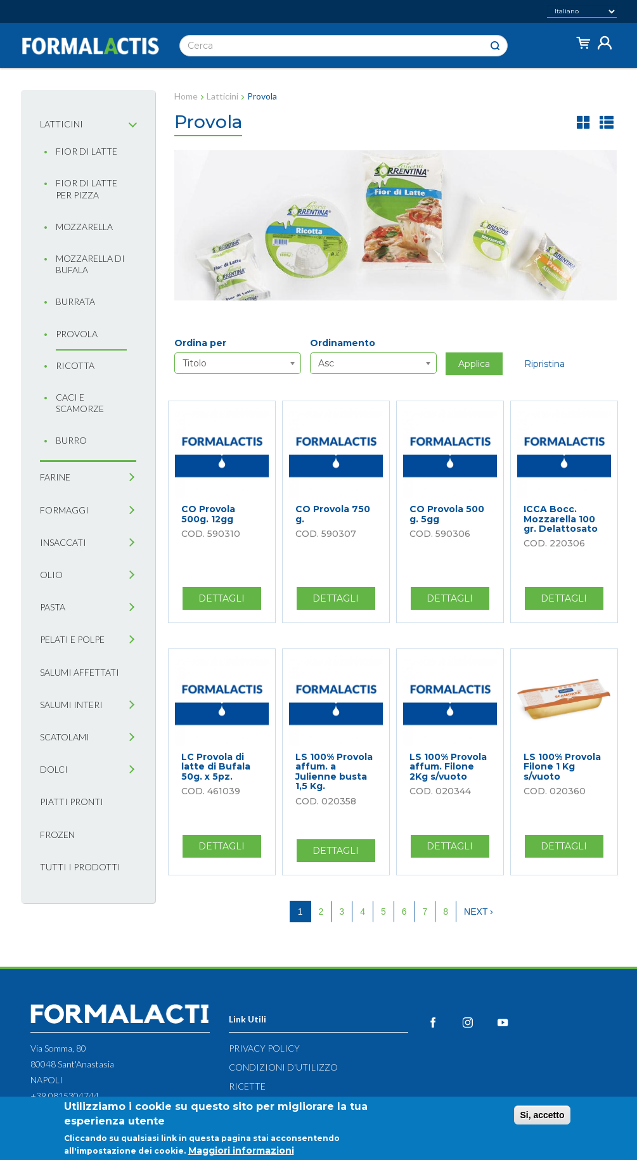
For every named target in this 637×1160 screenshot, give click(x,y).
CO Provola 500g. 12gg (208, 513)
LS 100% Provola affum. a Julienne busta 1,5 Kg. (334, 771)
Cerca (495, 46)
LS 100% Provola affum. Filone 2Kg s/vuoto (448, 766)
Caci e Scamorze (80, 403)
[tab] (131, 124)
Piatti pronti (71, 801)
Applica (474, 364)
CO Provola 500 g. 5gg (446, 513)
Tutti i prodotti (80, 866)
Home (186, 96)
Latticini (61, 124)
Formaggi (64, 510)
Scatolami (64, 736)
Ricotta (75, 365)
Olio (51, 574)
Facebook (443, 1022)
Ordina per (200, 343)
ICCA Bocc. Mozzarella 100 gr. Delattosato (561, 518)
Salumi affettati (79, 672)
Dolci (54, 769)
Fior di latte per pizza (86, 188)
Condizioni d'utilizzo (283, 1067)
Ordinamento (342, 343)
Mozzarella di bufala (90, 264)
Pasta (52, 607)
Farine (55, 477)
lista (607, 122)
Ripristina (544, 364)
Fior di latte (86, 151)
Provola (77, 333)
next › (478, 911)
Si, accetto (542, 1116)
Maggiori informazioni (241, 1151)
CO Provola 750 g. (332, 513)
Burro (71, 440)
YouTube (513, 1022)
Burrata (75, 301)
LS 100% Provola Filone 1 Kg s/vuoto (562, 766)
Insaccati (63, 542)
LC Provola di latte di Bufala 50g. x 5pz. (215, 766)
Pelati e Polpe (72, 639)
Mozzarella (84, 226)
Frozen (57, 834)
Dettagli (229, 601)
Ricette (247, 1086)
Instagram (478, 1022)
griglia (584, 122)
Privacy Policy (264, 1048)
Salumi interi (71, 704)
